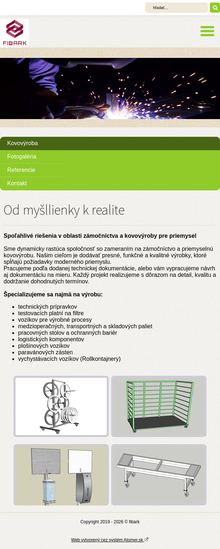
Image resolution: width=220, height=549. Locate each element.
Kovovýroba (22, 143)
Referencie (21, 170)
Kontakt (17, 183)
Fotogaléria (21, 156)
